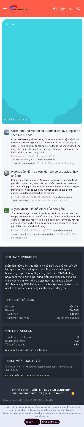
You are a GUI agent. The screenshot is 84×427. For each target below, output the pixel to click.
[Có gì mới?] (71, 8)
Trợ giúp (45, 393)
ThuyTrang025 (65, 367)
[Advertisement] (42, 74)
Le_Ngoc (16, 197)
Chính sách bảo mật (23, 393)
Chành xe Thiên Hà (15, 367)
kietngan (15, 230)
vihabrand (31, 367)
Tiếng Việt (20, 390)
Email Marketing (66, 163)
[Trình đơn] (5, 9)
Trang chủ (61, 393)
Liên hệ (36, 390)
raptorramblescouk (67, 318)
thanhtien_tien (18, 156)
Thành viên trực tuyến (23, 361)
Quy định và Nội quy (57, 390)
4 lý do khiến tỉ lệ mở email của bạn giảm (38, 209)
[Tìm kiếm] (79, 8)
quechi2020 (11, 370)
